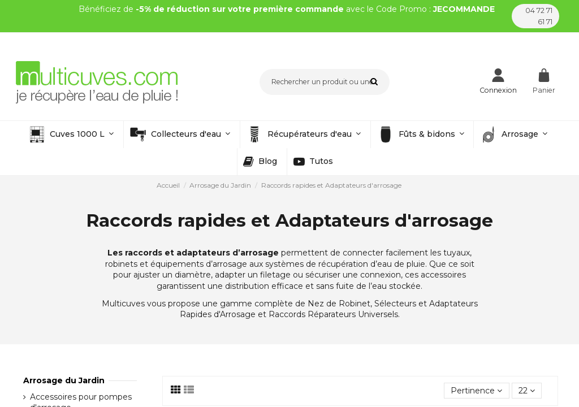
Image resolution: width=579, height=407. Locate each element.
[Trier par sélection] (476, 391)
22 (526, 391)
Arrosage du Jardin (64, 380)
